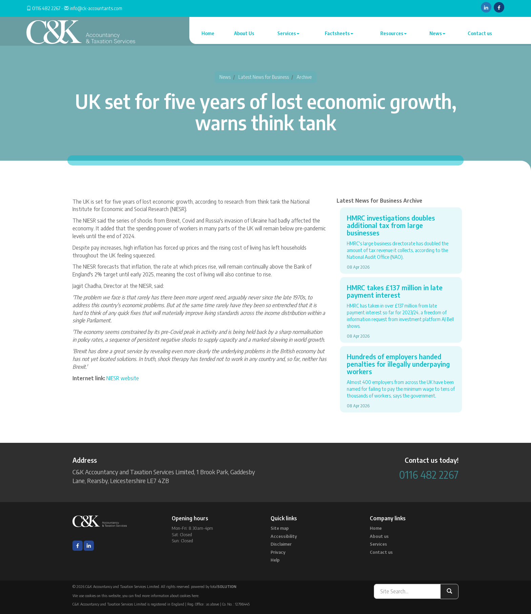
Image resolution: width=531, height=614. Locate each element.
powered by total (213, 586)
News (437, 33)
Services (288, 33)
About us (379, 536)
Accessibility (284, 536)
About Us (244, 33)
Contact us (480, 33)
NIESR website (122, 378)
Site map (280, 528)
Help (275, 560)
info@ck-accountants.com (96, 8)
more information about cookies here (170, 595)
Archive (304, 77)
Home (207, 33)
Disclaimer (281, 544)
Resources (393, 33)
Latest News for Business (263, 77)
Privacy (278, 552)
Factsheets (339, 33)
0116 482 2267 (46, 8)
